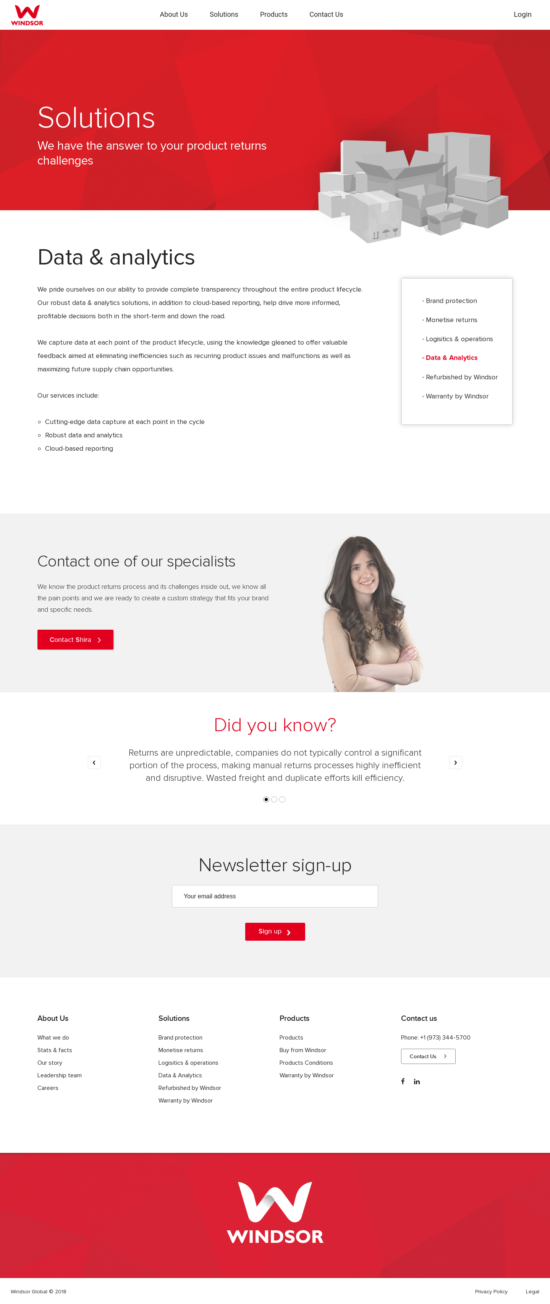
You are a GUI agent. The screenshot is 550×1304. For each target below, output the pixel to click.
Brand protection (451, 301)
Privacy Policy (491, 1291)
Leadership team (59, 1075)
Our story (49, 1063)
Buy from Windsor (303, 1050)
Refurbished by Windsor (462, 377)
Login (523, 14)
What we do (53, 1037)
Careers (47, 1088)
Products (274, 14)
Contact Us (326, 14)
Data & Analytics (452, 358)
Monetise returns (451, 320)
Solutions (224, 14)
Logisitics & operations (459, 339)
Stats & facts (54, 1050)
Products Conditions (306, 1063)
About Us (174, 14)
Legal (532, 1291)
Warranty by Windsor (457, 396)
